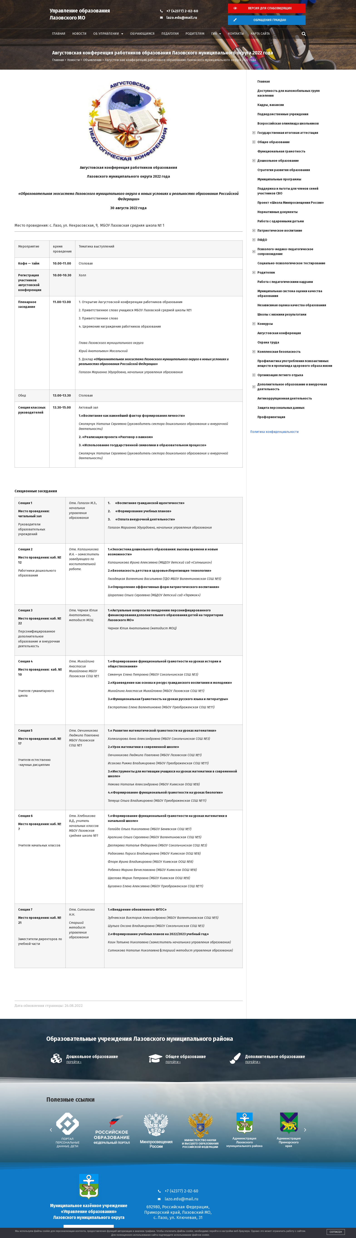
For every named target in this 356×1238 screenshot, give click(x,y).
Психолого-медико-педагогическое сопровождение (285, 251)
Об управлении (108, 34)
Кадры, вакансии (270, 105)
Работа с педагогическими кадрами (285, 282)
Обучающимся (142, 34)
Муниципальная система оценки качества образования (289, 293)
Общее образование (273, 142)
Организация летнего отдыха (280, 375)
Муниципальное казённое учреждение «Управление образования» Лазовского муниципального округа (88, 1211)
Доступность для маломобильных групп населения (288, 93)
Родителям (194, 34)
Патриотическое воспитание (279, 231)
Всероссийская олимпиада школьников (288, 123)
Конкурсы (265, 324)
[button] (303, 34)
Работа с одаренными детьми (280, 221)
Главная (58, 34)
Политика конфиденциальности (274, 432)
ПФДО (262, 240)
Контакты (236, 34)
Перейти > (74, 1062)
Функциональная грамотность (281, 151)
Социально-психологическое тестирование (291, 263)
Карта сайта (260, 34)
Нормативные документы (277, 212)
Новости (79, 34)
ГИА (216, 34)
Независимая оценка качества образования (291, 305)
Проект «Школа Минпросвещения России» (290, 203)
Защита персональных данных (280, 408)
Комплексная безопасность (279, 352)
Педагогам (170, 34)
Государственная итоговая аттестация (287, 133)
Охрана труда (268, 342)
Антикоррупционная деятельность (284, 398)
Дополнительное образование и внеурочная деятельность (292, 386)
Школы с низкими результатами (281, 314)
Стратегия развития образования (283, 170)
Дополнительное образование (275, 1056)
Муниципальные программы (279, 179)
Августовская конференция (279, 333)
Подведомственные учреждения (282, 114)
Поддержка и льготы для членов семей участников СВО (287, 191)
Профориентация (271, 417)
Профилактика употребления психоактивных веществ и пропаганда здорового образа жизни (294, 363)
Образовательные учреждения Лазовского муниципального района (139, 1038)
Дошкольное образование (278, 161)
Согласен (336, 1232)
